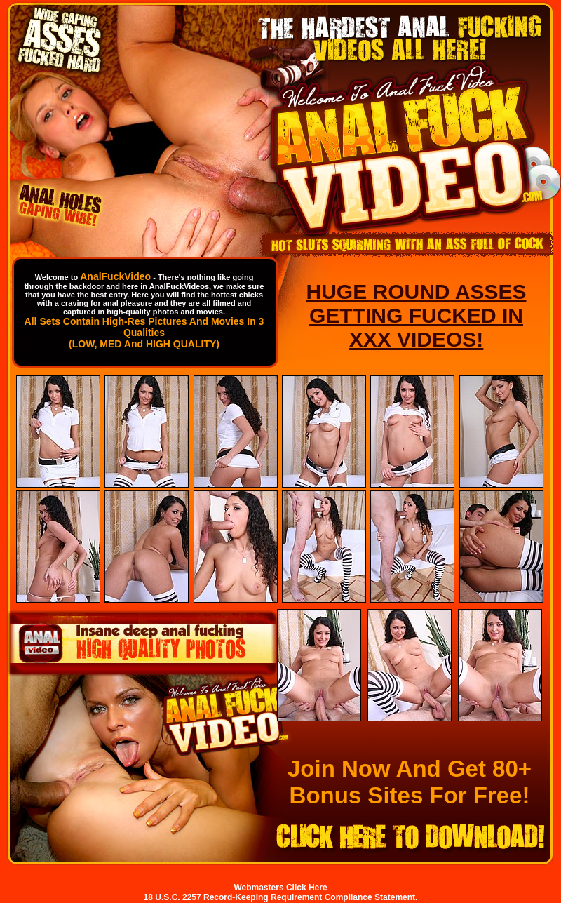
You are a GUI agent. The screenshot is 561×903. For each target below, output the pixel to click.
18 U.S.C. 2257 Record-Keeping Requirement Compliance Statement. (281, 897)
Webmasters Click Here (280, 887)
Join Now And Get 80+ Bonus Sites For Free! (410, 782)
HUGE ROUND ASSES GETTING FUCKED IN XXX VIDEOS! (416, 315)
